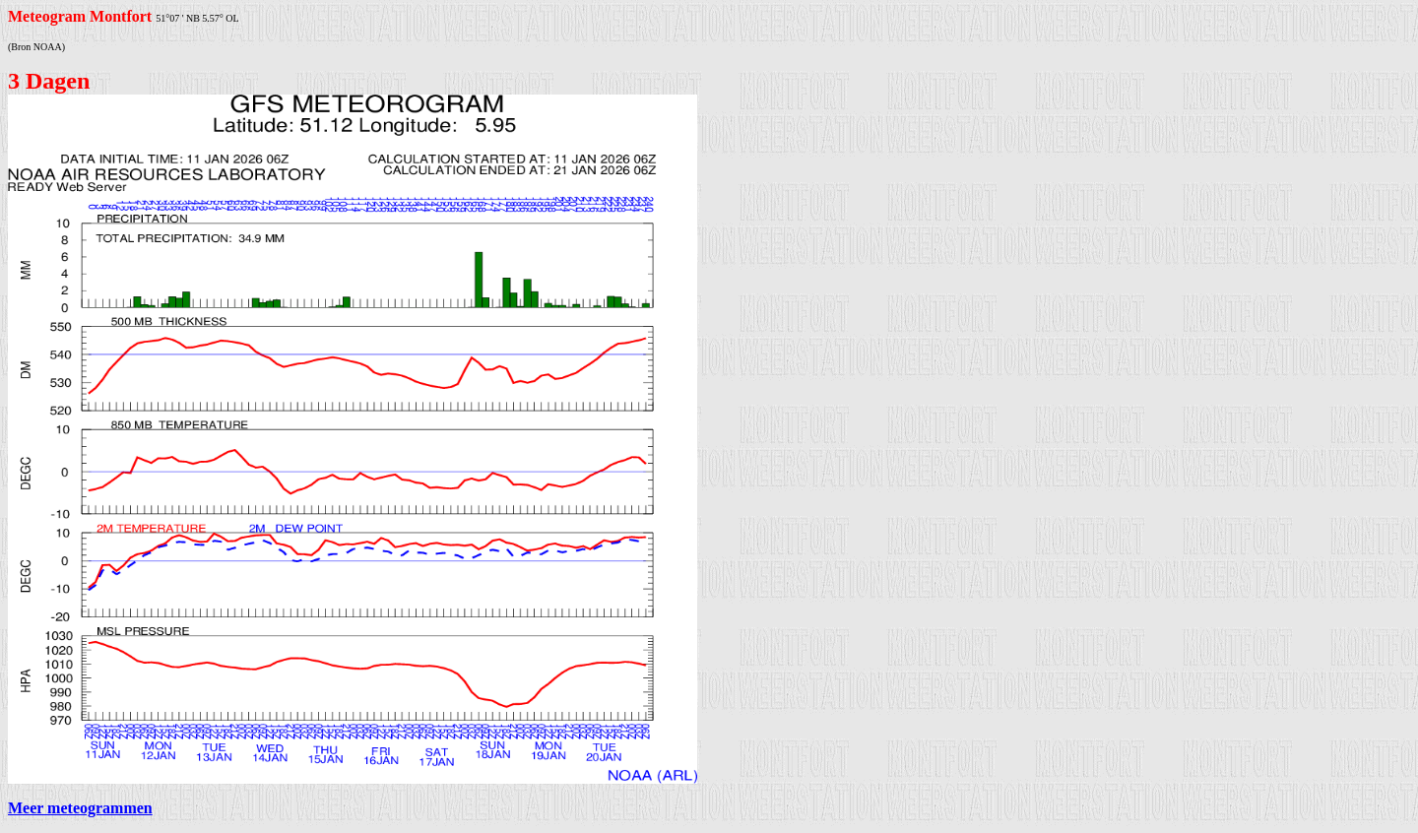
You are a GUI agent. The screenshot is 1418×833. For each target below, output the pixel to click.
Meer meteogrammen (80, 808)
